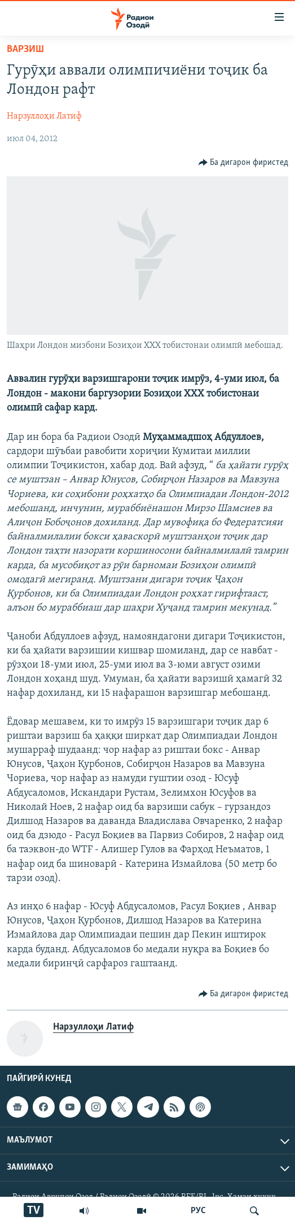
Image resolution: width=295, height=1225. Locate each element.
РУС (198, 1210)
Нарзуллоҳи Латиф (44, 116)
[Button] (244, 162)
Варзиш (25, 49)
